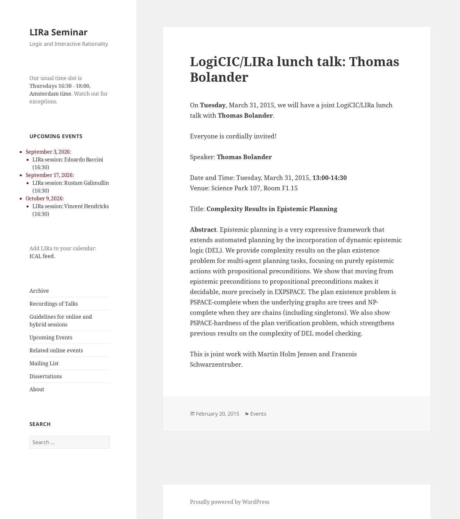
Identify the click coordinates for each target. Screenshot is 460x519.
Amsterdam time (50, 93)
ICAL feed (41, 256)
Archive (39, 290)
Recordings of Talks (53, 303)
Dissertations (45, 376)
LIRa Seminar (58, 32)
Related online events (56, 350)
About (36, 389)
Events (258, 413)
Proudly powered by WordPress (229, 501)
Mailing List (44, 363)
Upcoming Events (50, 337)
